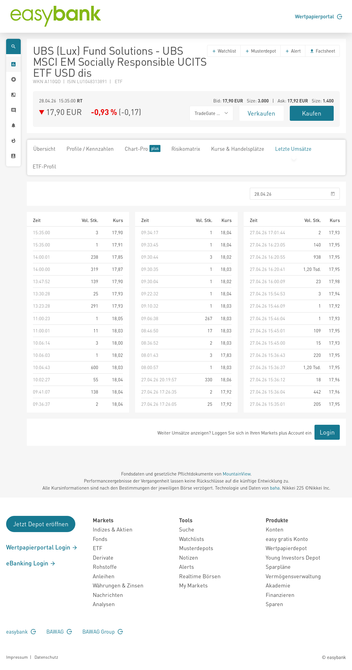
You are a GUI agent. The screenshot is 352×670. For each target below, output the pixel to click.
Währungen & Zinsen (118, 585)
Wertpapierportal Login (42, 547)
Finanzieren (280, 594)
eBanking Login (31, 563)
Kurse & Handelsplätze (237, 148)
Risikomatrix (185, 148)
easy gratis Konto (287, 538)
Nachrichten (108, 594)
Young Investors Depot (293, 557)
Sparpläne (278, 566)
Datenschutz (46, 657)
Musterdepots (196, 547)
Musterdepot (260, 51)
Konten (274, 529)
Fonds (100, 538)
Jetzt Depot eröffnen (40, 524)
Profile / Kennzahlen (90, 148)
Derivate (103, 557)
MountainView (236, 474)
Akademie (278, 585)
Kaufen (311, 113)
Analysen (104, 603)
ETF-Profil (44, 166)
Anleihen (103, 575)
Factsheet (322, 51)
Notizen (188, 557)
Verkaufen (261, 113)
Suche (186, 529)
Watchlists (191, 538)
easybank (21, 631)
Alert (293, 51)
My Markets (193, 585)
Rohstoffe (105, 566)
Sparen (274, 603)
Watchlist (224, 51)
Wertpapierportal (318, 16)
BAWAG (59, 631)
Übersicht (44, 148)
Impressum (17, 657)
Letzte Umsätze (293, 148)
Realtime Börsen (200, 575)
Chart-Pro (142, 148)
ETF (97, 547)
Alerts (186, 566)
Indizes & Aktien (112, 529)
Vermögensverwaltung (293, 575)
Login (327, 432)
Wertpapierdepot (286, 547)
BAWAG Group (102, 631)
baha (275, 488)
